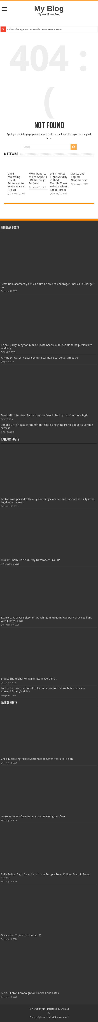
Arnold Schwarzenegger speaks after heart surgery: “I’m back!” (40, 357)
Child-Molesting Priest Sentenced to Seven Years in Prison (34, 29)
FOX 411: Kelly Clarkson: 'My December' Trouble (30, 560)
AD (43, 1008)
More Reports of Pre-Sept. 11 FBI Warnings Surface (38, 178)
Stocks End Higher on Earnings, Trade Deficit (29, 678)
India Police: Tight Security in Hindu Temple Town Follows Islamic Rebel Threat (59, 181)
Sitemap (65, 1008)
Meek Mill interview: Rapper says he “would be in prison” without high (44, 415)
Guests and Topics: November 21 (79, 177)
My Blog (49, 8)
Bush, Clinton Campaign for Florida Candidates (30, 993)
